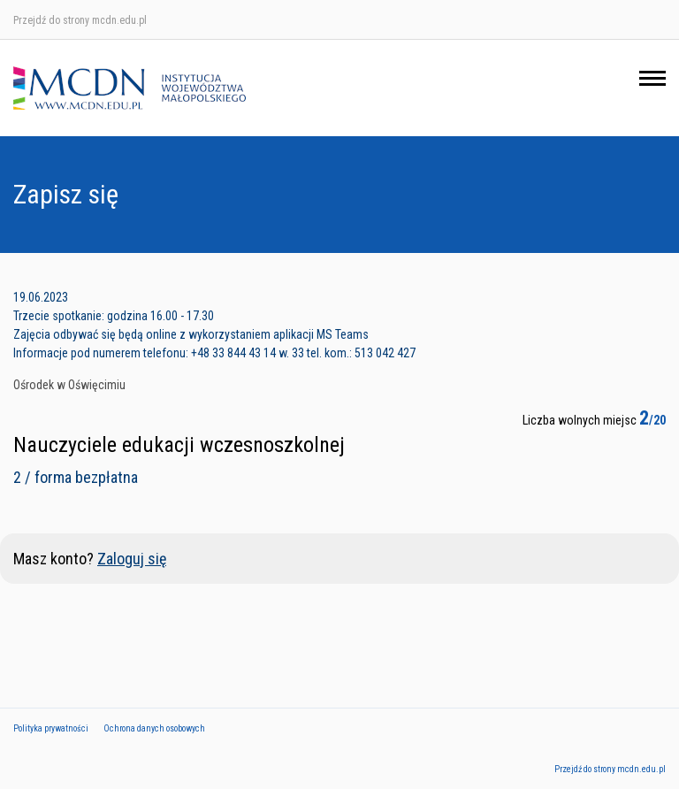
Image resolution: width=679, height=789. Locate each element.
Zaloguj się (131, 558)
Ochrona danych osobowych (154, 728)
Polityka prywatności (50, 728)
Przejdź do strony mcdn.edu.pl (80, 20)
